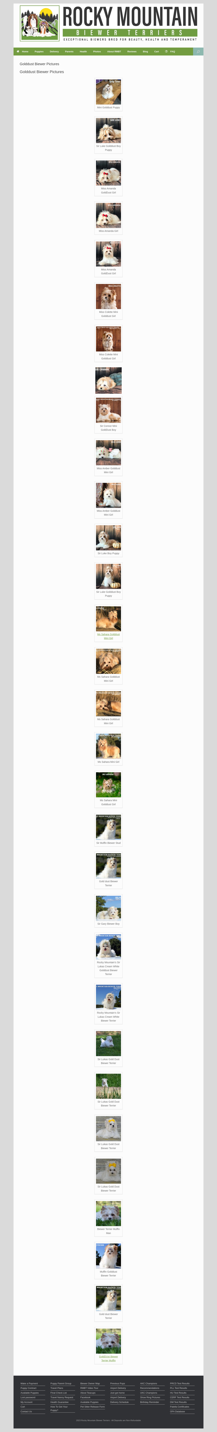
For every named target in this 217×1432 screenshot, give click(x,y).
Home (22, 51)
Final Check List (58, 1392)
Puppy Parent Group (60, 1383)
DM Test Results (178, 1402)
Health (83, 51)
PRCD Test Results (180, 1383)
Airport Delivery (118, 1388)
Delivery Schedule (119, 1402)
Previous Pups (117, 1383)
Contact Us (26, 1411)
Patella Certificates (179, 1406)
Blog (145, 51)
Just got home (117, 1392)
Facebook (85, 1397)
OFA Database (177, 1411)
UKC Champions (148, 1392)
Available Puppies (30, 1392)
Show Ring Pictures (150, 1397)
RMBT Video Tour (89, 1388)
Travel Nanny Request (61, 1397)
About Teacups (87, 1392)
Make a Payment (29, 1383)
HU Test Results (178, 1392)
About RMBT (114, 51)
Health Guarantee (59, 1402)
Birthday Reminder (149, 1402)
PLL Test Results (178, 1388)
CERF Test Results (179, 1397)
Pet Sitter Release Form (92, 1406)
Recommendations (149, 1388)
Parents (69, 51)
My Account (26, 1402)
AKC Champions (148, 1383)
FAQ (170, 51)
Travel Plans (56, 1388)
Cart (156, 51)
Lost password (28, 1397)
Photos (97, 51)
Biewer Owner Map (90, 1383)
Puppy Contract (28, 1388)
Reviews (132, 51)
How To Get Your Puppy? (59, 1408)
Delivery (54, 51)
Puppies (39, 51)
